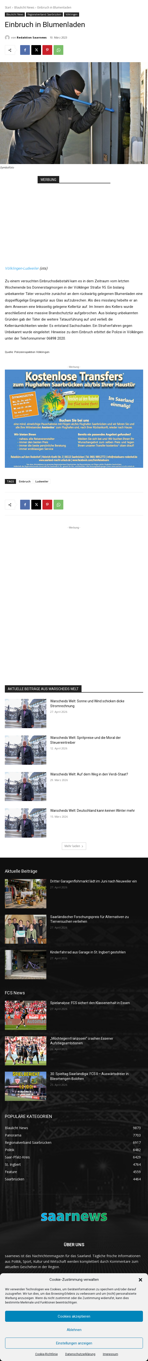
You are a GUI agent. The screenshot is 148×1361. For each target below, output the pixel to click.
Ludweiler (42, 481)
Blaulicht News (24, 7)
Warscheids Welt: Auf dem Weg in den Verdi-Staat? (89, 774)
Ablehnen (74, 1330)
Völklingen (71, 14)
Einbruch (25, 481)
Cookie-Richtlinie (46, 1354)
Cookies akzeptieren (74, 1316)
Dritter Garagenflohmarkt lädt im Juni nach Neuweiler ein (93, 881)
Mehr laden (74, 846)
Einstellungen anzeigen (74, 1343)
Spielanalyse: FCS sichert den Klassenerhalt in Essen (90, 1003)
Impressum (110, 1354)
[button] (140, 1279)
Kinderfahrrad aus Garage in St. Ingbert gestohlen (88, 952)
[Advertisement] (74, 220)
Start (8, 7)
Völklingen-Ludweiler (22, 268)
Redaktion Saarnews (32, 37)
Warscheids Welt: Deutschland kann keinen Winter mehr (92, 811)
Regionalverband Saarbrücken (44, 14)
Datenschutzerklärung (80, 1354)
